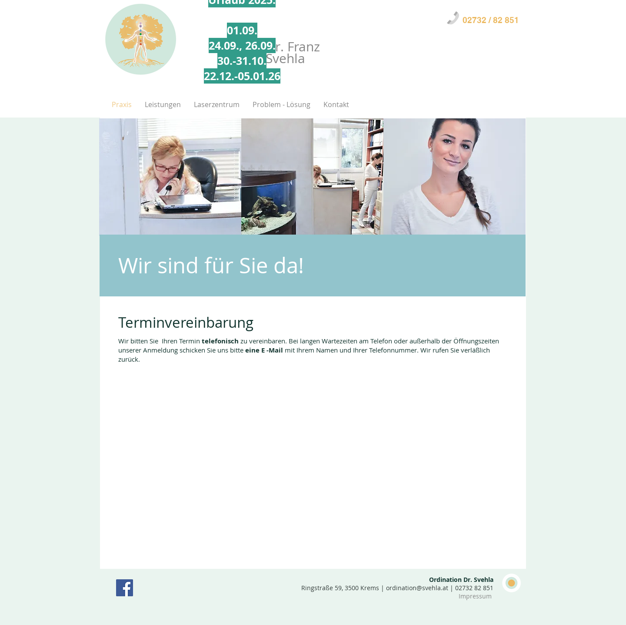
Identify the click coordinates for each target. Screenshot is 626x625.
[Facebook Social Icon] (124, 587)
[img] (170, 177)
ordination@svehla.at (417, 588)
